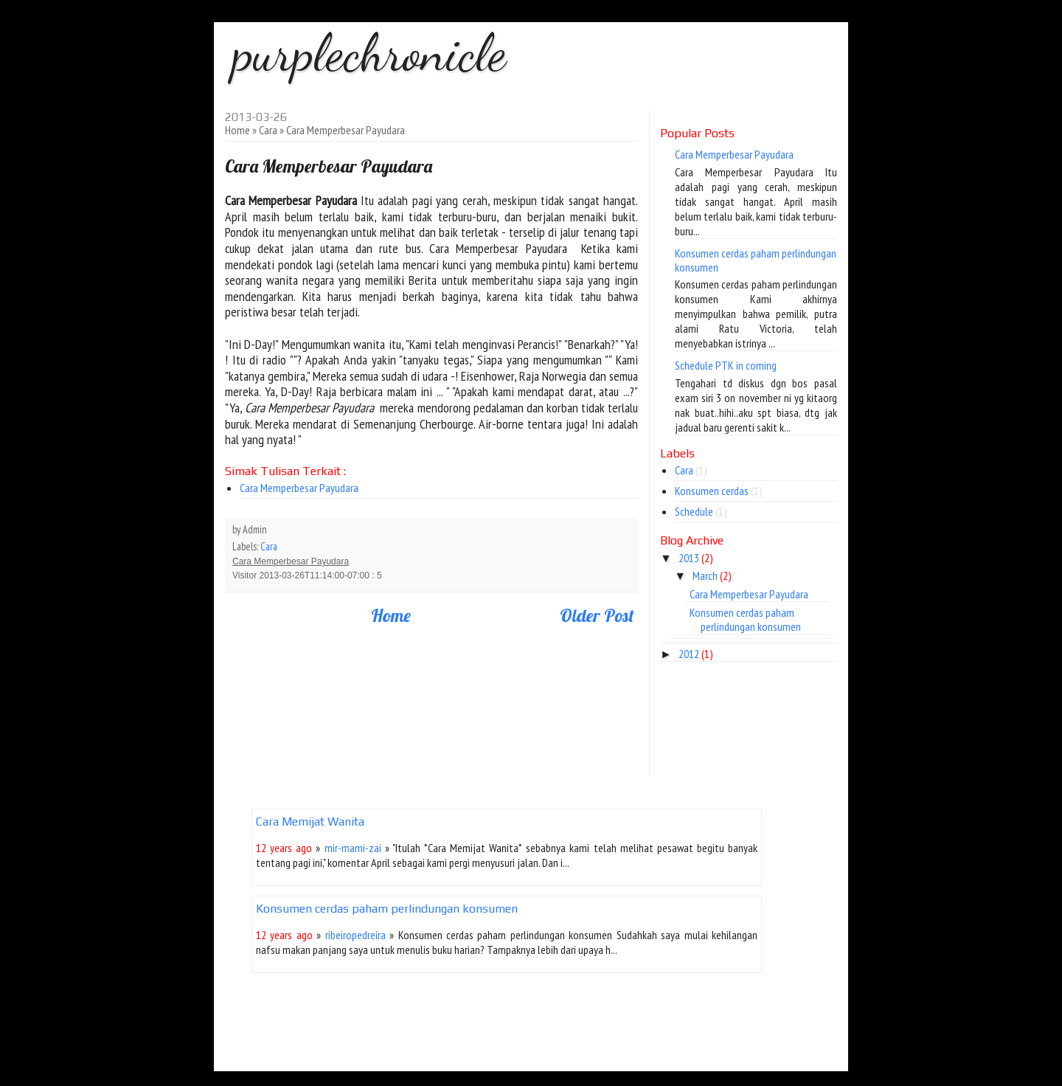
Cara (268, 129)
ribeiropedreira (355, 934)
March (705, 575)
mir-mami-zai (352, 847)
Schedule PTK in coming (726, 365)
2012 (688, 653)
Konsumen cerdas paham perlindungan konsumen (755, 260)
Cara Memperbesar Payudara (299, 487)
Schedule (694, 511)
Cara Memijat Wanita (310, 821)
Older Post (597, 615)
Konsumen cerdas (712, 490)
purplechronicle (369, 53)
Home (237, 129)
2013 (688, 557)
